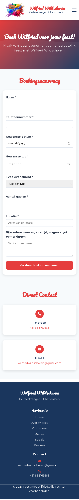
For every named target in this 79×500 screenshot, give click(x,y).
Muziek (39, 435)
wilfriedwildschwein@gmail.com (39, 364)
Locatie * (12, 217)
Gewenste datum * (19, 136)
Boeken (39, 446)
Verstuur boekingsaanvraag (39, 266)
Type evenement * (19, 177)
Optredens (39, 429)
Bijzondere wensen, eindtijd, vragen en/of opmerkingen (36, 235)
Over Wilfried (39, 423)
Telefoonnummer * (20, 117)
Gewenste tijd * (17, 157)
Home (39, 418)
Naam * (11, 97)
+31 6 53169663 (39, 328)
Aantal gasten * (17, 197)
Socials (39, 440)
